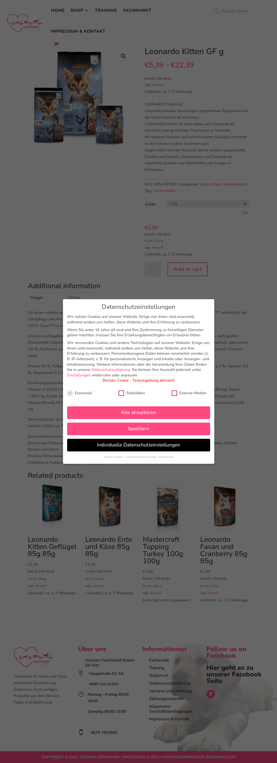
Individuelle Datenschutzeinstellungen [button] (138, 445)
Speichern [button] (138, 428)
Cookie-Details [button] (114, 457)
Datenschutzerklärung (111, 369)
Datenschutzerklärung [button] (141, 457)
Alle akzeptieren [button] (138, 412)
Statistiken (132, 393)
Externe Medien (189, 393)
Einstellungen (79, 375)
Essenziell (79, 393)
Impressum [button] (166, 457)
